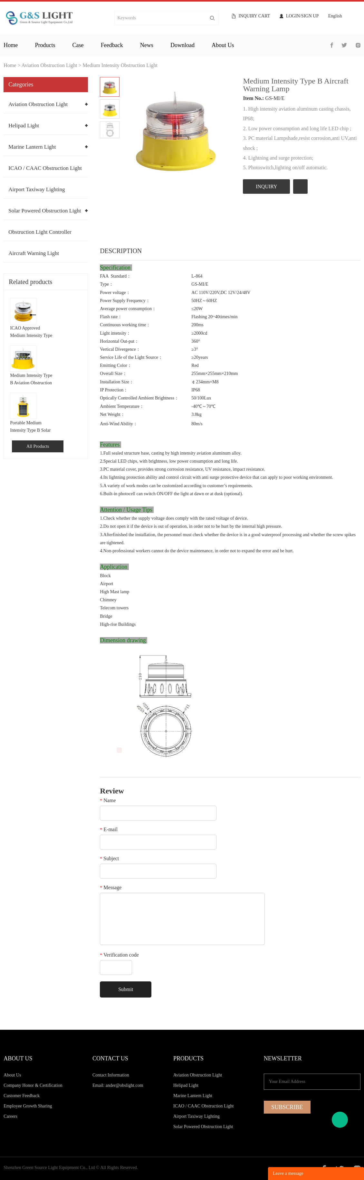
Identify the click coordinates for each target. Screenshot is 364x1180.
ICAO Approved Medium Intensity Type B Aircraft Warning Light (31, 332)
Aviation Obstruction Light (49, 65)
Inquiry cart (254, 16)
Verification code (119, 955)
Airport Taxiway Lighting (36, 189)
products (45, 45)
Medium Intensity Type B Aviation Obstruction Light (31, 380)
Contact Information (110, 1075)
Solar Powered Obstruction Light (44, 211)
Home (10, 65)
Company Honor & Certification (33, 1085)
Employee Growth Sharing (28, 1106)
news (146, 45)
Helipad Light (23, 126)
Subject (109, 858)
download (182, 45)
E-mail (109, 829)
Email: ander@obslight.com (117, 1085)
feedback (112, 45)
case (78, 45)
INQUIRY (266, 186)
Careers (10, 1116)
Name (108, 800)
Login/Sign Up (302, 16)
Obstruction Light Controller (39, 232)
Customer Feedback (22, 1095)
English (335, 16)
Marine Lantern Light (32, 147)
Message (110, 887)
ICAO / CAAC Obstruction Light (45, 168)
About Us (12, 1075)
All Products (37, 446)
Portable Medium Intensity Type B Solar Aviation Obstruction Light (30, 427)
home (11, 45)
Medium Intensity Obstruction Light (120, 65)
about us (223, 45)
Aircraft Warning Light (33, 253)
